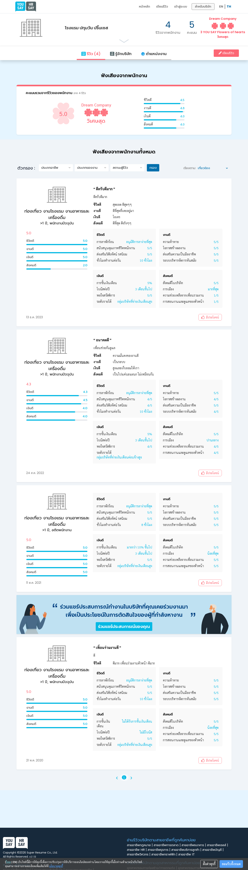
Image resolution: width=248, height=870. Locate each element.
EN (221, 6)
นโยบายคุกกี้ (56, 866)
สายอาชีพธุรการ (159, 850)
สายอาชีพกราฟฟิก (164, 854)
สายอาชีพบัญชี (213, 850)
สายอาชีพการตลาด (168, 845)
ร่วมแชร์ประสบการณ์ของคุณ (124, 627)
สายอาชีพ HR (137, 850)
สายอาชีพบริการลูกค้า (186, 850)
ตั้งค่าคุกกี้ (209, 864)
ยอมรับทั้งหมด (231, 864)
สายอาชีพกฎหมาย (140, 845)
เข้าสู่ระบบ (180, 6)
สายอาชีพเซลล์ (218, 845)
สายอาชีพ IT (187, 854)
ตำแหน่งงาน (154, 53)
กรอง (153, 167)
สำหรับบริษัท (203, 6)
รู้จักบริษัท (121, 53)
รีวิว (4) (90, 53)
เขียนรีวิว (162, 6)
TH (229, 6)
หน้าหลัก (144, 6)
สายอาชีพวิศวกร (139, 854)
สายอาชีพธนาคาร (194, 845)
